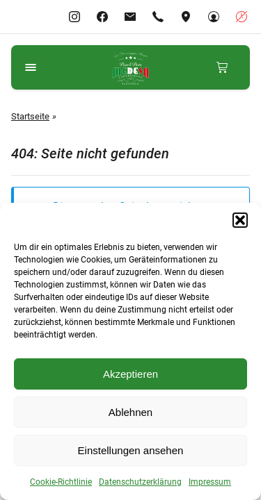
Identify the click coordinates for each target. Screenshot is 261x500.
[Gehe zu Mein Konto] (214, 17)
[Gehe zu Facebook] (102, 17)
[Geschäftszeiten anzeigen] (241, 17)
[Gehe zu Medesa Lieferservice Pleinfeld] (131, 67)
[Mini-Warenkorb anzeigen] (222, 67)
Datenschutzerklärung (140, 482)
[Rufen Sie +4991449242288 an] (158, 17)
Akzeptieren (130, 374)
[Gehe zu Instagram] (74, 17)
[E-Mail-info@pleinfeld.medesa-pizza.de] (130, 17)
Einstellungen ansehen (131, 450)
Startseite (30, 116)
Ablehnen (130, 412)
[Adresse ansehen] (186, 17)
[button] (240, 220)
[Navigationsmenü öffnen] (30, 67)
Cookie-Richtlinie (61, 482)
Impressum (210, 482)
